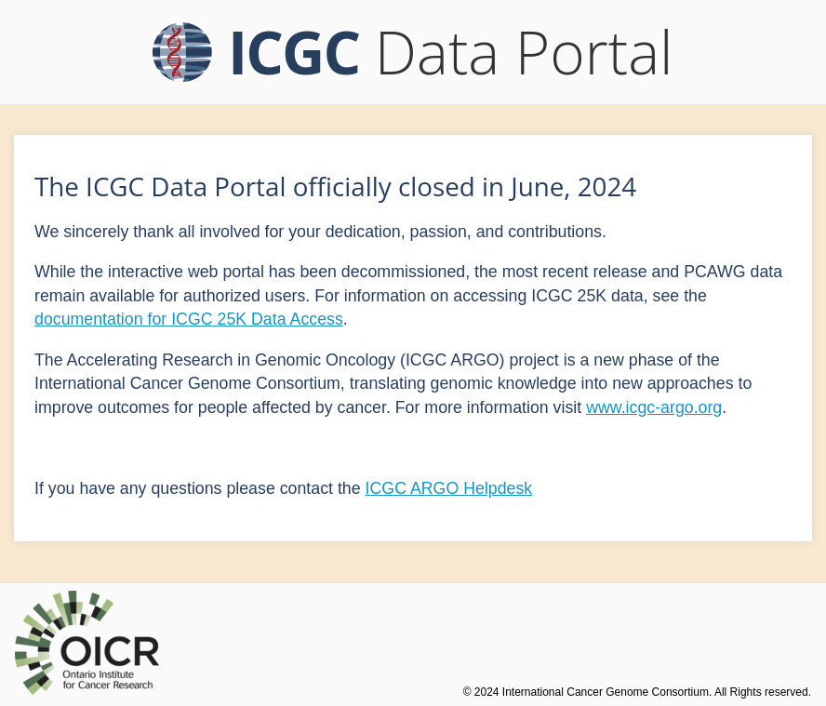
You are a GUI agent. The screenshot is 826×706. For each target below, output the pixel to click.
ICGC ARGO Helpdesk (449, 488)
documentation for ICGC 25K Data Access (188, 319)
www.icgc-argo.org (654, 407)
